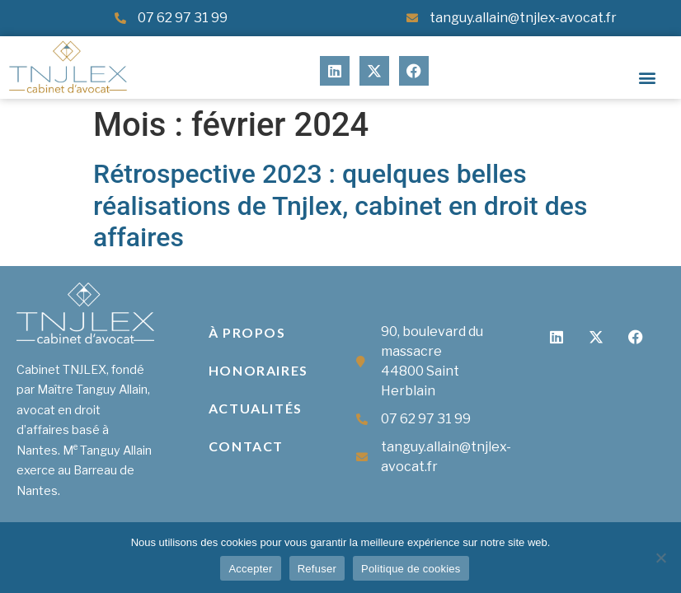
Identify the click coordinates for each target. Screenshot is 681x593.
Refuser (317, 569)
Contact (246, 446)
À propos (247, 332)
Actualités (256, 408)
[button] (646, 77)
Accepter (250, 569)
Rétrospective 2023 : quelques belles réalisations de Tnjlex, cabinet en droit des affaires (340, 205)
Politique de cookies (411, 569)
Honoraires (258, 370)
